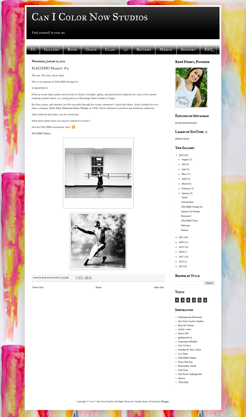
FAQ (208, 49)
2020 (181, 242)
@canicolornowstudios (186, 123)
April (184, 179)
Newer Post (38, 287)
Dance (91, 49)
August (185, 159)
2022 (181, 155)
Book (72, 49)
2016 (181, 261)
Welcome (185, 225)
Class (110, 49)
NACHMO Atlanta (187, 358)
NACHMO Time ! (190, 220)
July (184, 164)
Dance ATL (183, 333)
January (186, 193)
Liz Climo (183, 354)
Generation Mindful (187, 341)
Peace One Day (185, 362)
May (184, 174)
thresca (181, 378)
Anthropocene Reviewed (190, 317)
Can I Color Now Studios (90, 17)
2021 (181, 237)
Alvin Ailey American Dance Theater (68, 108)
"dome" (184, 197)
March (185, 184)
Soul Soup (183, 370)
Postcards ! (186, 216)
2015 (181, 266)
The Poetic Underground (190, 374)
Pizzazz (184, 230)
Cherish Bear (187, 202)
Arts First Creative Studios (191, 321)
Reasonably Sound (187, 366)
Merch (166, 49)
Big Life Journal (186, 325)
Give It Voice (184, 345)
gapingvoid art (185, 337)
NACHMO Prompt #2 (191, 207)
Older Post (159, 287)
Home (99, 287)
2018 (181, 252)
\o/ (126, 49)
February (186, 188)
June (184, 169)
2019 (181, 247)
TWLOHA (183, 382)
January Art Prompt (190, 211)
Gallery (51, 49)
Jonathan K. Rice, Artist (189, 349)
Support (188, 49)
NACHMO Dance (41, 133)
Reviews (143, 49)
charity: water (184, 329)
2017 (181, 257)
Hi (33, 49)
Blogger (165, 401)
